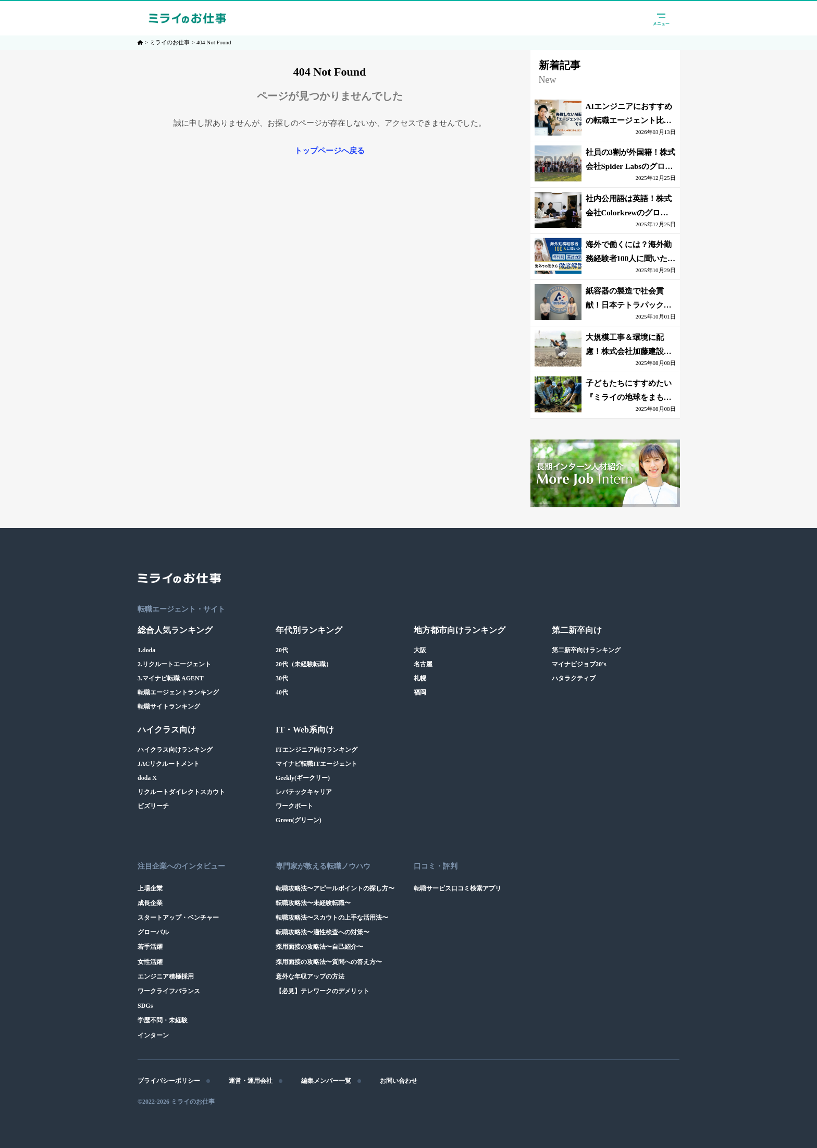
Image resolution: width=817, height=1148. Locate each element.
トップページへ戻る (329, 150)
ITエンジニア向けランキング (316, 749)
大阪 (420, 650)
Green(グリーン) (298, 820)
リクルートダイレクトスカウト (181, 792)
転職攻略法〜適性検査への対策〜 (322, 932)
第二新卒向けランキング (586, 650)
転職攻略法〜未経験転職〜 (313, 903)
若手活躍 (150, 946)
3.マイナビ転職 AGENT (171, 678)
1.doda (146, 650)
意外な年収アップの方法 (310, 976)
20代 (282, 650)
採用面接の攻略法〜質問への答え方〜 (329, 962)
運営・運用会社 (251, 1080)
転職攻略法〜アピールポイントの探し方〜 (335, 888)
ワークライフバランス (169, 991)
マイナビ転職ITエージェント (316, 763)
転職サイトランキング (169, 706)
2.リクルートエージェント (174, 664)
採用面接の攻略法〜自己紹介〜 (319, 946)
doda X (147, 777)
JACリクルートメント (169, 763)
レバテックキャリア (304, 792)
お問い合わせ (398, 1080)
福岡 (420, 692)
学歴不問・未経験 (163, 1020)
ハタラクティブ (574, 678)
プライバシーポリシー (169, 1080)
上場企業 (150, 888)
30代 (282, 678)
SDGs (145, 1005)
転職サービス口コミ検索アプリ (457, 888)
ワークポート (294, 806)
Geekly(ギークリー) (303, 777)
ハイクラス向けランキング (175, 749)
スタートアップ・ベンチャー (178, 917)
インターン (153, 1035)
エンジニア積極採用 (166, 976)
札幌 (420, 678)
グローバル (153, 932)
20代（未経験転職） (304, 664)
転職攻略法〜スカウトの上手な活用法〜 (332, 917)
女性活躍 (150, 962)
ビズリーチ (153, 806)
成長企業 (150, 903)
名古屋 (423, 664)
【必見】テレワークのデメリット (322, 991)
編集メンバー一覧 (326, 1080)
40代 (282, 692)
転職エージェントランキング (178, 692)
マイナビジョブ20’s (579, 664)
